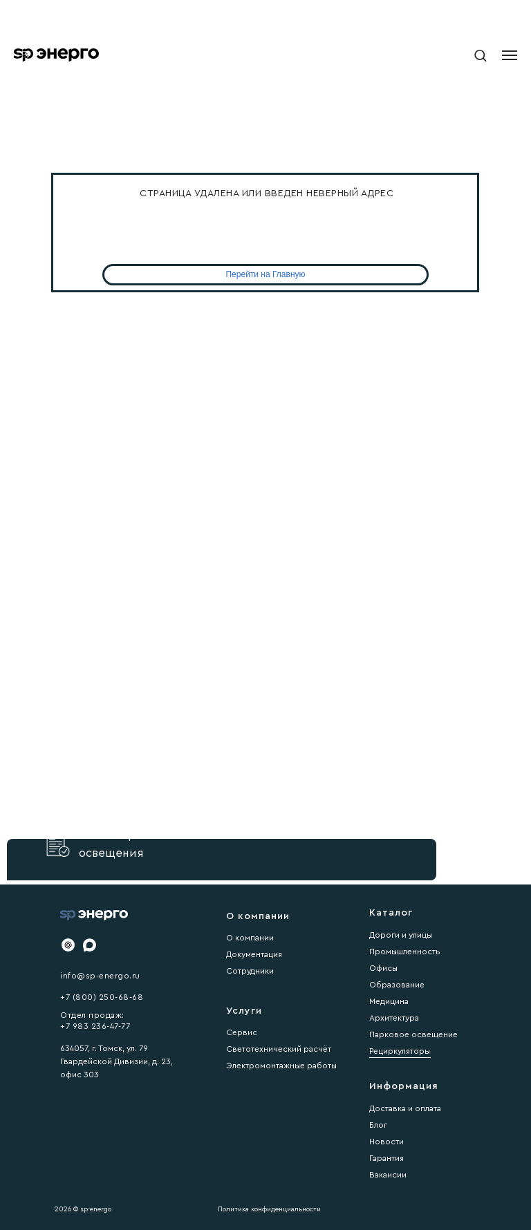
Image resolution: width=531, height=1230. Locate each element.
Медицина (389, 1001)
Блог (378, 1125)
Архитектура (394, 1018)
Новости (386, 1141)
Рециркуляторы (399, 1051)
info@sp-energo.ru (100, 976)
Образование (397, 985)
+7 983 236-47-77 (95, 1026)
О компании (250, 938)
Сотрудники (250, 971)
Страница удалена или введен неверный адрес (266, 193)
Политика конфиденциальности (269, 1209)
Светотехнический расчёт (278, 1049)
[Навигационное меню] (509, 55)
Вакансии (388, 1175)
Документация (254, 954)
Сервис (241, 1032)
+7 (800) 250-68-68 (101, 997)
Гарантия (386, 1158)
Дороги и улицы (400, 935)
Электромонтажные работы (281, 1065)
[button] (480, 55)
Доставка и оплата (405, 1108)
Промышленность (404, 951)
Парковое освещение (413, 1034)
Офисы (383, 968)
